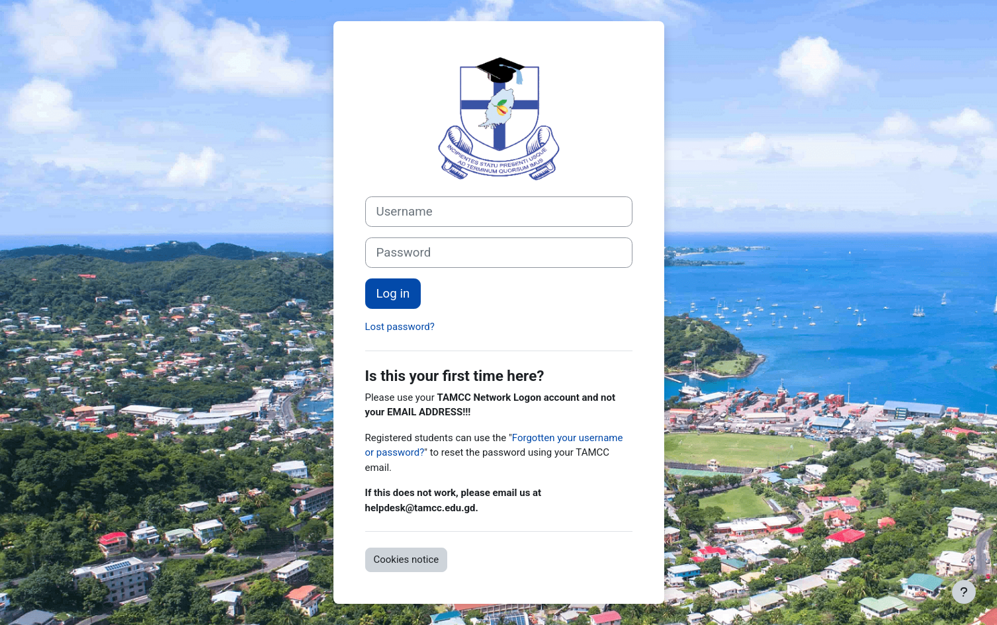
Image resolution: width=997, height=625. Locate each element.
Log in (393, 293)
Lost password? (400, 327)
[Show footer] (964, 592)
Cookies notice (406, 559)
